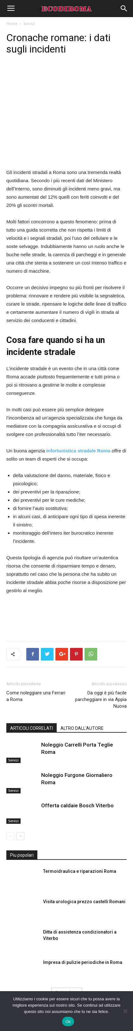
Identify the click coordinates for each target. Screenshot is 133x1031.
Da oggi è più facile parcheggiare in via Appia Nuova (101, 699)
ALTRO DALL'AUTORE (82, 728)
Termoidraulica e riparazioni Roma (79, 871)
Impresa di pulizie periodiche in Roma (82, 962)
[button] (124, 8)
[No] (125, 1011)
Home (11, 23)
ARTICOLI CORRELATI (31, 728)
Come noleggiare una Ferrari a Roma (35, 696)
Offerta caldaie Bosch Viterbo (77, 805)
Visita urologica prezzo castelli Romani (84, 901)
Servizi (29, 23)
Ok (68, 1021)
